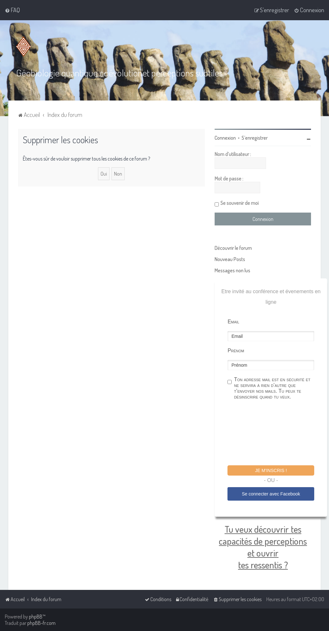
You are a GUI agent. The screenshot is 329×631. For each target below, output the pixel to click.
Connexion (225, 137)
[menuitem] (12, 9)
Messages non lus (232, 270)
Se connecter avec (271, 493)
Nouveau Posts (230, 259)
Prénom (235, 350)
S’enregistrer (255, 137)
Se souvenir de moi (239, 202)
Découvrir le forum (233, 247)
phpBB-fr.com (41, 623)
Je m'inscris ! (271, 470)
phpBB (35, 616)
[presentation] (276, 433)
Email (233, 321)
